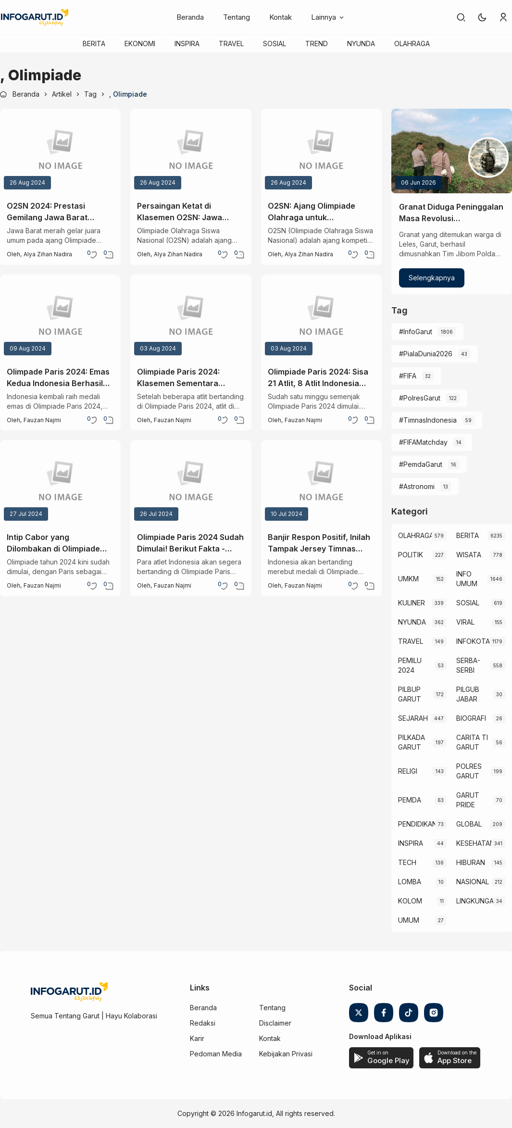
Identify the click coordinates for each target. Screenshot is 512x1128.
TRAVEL (231, 43)
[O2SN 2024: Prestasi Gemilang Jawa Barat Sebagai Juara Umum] (60, 151)
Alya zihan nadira (48, 254)
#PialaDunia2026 (425, 354)
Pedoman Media (216, 1054)
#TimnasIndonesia (428, 420)
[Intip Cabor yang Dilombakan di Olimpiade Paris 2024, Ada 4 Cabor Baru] (60, 482)
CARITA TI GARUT (472, 742)
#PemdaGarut (420, 464)
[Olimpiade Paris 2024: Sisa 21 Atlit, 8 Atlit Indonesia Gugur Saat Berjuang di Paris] (321, 317)
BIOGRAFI (471, 718)
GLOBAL (469, 824)
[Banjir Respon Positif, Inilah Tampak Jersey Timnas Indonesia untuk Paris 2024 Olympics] (321, 482)
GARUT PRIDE (467, 800)
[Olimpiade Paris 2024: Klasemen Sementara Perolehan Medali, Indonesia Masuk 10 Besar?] (190, 317)
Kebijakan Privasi (285, 1054)
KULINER (411, 603)
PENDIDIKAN (417, 824)
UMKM (408, 579)
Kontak (280, 17)
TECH (407, 862)
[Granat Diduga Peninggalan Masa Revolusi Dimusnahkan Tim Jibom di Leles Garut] (451, 151)
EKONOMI (140, 43)
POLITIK (410, 555)
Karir (197, 1038)
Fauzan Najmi (42, 420)
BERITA (94, 43)
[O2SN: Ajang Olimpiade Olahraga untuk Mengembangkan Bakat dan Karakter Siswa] (321, 151)
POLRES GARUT (469, 771)
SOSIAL (274, 43)
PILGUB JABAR (467, 694)
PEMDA (409, 800)
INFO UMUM (466, 579)
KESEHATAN (473, 843)
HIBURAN (470, 862)
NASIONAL (472, 881)
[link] (461, 17)
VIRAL (465, 622)
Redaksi (202, 1023)
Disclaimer (275, 1023)
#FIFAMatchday (423, 442)
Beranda (190, 17)
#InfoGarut (415, 331)
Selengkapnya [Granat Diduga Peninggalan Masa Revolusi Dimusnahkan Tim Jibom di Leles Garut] (432, 278)
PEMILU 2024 (410, 665)
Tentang (236, 17)
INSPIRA (187, 43)
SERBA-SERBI (468, 665)
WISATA (468, 555)
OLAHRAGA (412, 43)
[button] (482, 17)
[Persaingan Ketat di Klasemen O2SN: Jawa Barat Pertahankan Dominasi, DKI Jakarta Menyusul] (190, 151)
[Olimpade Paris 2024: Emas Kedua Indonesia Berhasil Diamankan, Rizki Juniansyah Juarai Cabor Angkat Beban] (60, 317)
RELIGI (407, 771)
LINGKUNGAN (474, 901)
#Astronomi (417, 486)
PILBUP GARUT (409, 694)
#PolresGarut (419, 398)
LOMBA (409, 881)
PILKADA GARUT (411, 742)
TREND (316, 43)
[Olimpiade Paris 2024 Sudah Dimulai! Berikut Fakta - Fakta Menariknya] (190, 482)
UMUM (408, 920)
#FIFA (407, 376)
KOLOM (410, 901)
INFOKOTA (472, 641)
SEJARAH (413, 718)
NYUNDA (361, 43)
